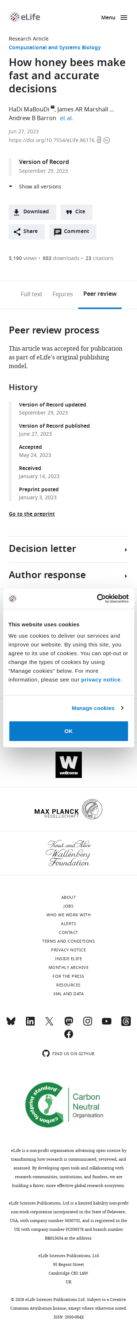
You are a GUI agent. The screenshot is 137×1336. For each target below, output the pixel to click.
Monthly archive (69, 967)
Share (30, 232)
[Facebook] (69, 1037)
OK (68, 731)
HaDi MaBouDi (29, 109)
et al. (67, 118)
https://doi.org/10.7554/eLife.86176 (52, 140)
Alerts (68, 924)
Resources (68, 985)
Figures (63, 294)
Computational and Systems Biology (55, 48)
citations (99, 258)
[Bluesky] (11, 1024)
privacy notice (101, 679)
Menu (108, 18)
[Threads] (126, 1024)
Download (36, 212)
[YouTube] (107, 1024)
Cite (80, 212)
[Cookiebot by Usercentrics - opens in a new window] (97, 598)
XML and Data (68, 994)
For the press (68, 976)
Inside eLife (68, 959)
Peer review (100, 294)
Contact (68, 932)
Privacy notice (68, 950)
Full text (31, 294)
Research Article (29, 39)
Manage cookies (93, 708)
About (68, 897)
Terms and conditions (68, 941)
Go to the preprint (32, 514)
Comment (79, 233)
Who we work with (68, 915)
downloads (61, 258)
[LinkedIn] (30, 1024)
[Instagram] (88, 1024)
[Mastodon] (69, 1024)
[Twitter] (49, 1024)
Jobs (68, 906)
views (23, 258)
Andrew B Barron (32, 118)
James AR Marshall (82, 109)
